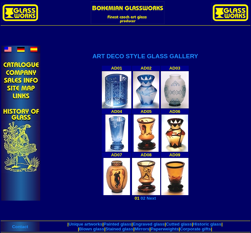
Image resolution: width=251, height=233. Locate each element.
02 (143, 198)
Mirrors (142, 229)
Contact (20, 226)
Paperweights (164, 229)
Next (151, 198)
